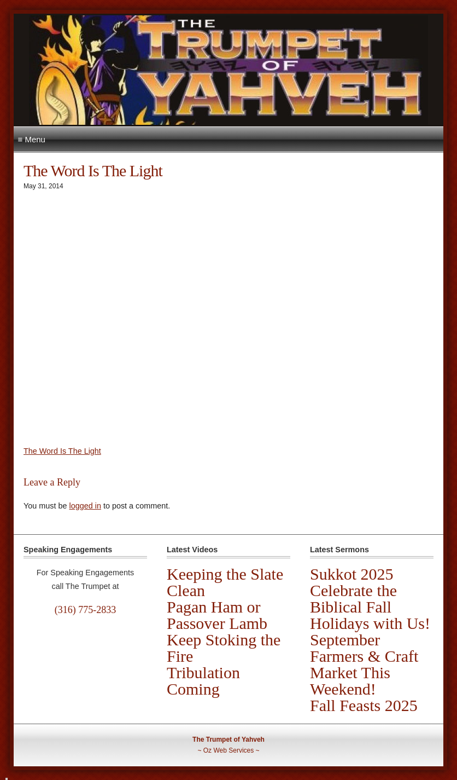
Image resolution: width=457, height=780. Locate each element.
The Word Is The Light (62, 451)
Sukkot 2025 (352, 574)
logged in (85, 505)
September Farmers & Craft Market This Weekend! (364, 664)
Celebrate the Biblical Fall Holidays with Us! (370, 606)
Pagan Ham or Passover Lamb (217, 615)
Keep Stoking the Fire (223, 648)
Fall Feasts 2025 (364, 705)
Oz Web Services (228, 750)
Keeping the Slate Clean (225, 582)
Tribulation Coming (203, 680)
